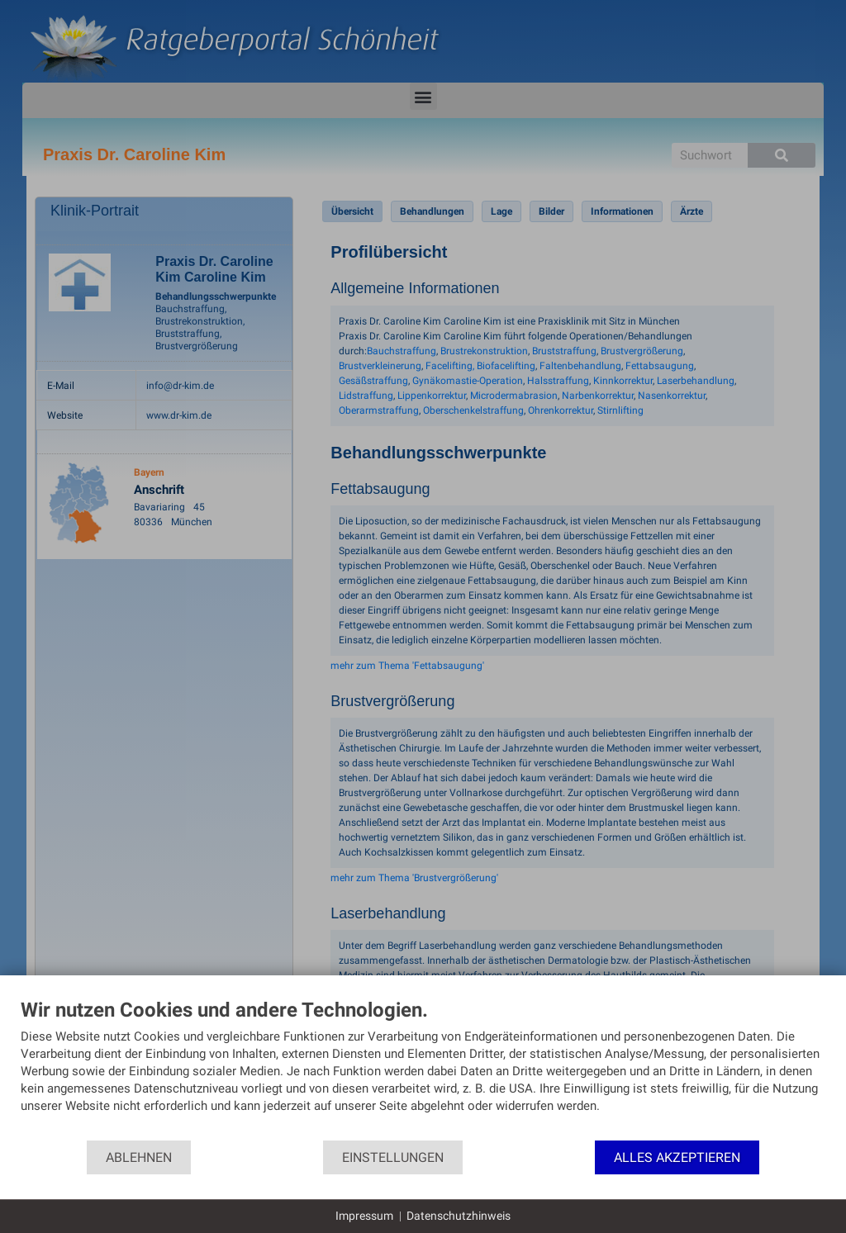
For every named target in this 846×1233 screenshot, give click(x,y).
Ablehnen (139, 1157)
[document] (423, 1068)
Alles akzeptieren (677, 1157)
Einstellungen (393, 1157)
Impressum (364, 1215)
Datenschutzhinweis (458, 1215)
